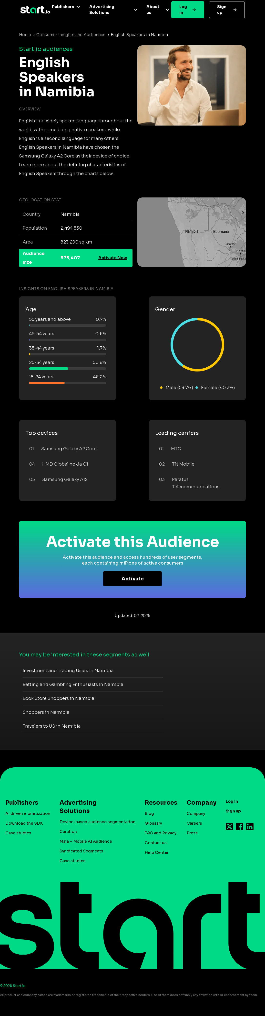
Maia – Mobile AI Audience (86, 841)
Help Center (157, 852)
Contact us (156, 842)
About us (152, 9)
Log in (183, 9)
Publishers (63, 6)
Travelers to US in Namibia (52, 726)
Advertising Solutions (101, 9)
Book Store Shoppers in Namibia (58, 698)
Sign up (221, 9)
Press (192, 833)
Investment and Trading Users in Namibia (68, 670)
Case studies (18, 833)
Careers (194, 823)
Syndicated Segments (81, 851)
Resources (159, 802)
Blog (149, 813)
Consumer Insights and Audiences (70, 34)
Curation (68, 831)
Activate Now (112, 257)
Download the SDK (24, 823)
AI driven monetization (27, 813)
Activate (133, 579)
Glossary (153, 823)
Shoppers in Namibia (46, 712)
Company (199, 802)
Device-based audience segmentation (97, 821)
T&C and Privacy (160, 833)
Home (25, 34)
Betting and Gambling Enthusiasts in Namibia (73, 684)
